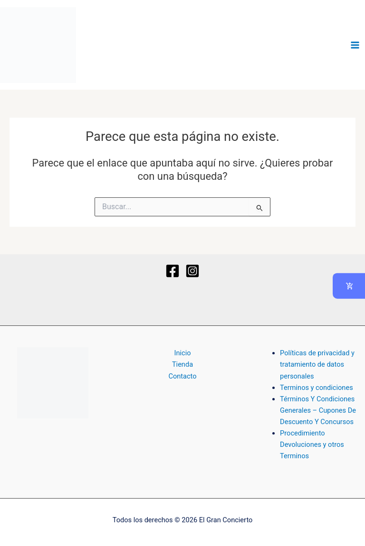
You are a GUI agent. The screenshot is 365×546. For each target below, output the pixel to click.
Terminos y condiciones (316, 387)
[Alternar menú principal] (355, 45)
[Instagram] (192, 271)
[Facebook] (172, 271)
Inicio (182, 353)
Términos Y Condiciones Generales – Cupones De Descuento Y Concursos (318, 410)
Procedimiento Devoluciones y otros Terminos (312, 444)
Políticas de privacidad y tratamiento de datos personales (317, 364)
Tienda (182, 364)
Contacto (182, 376)
